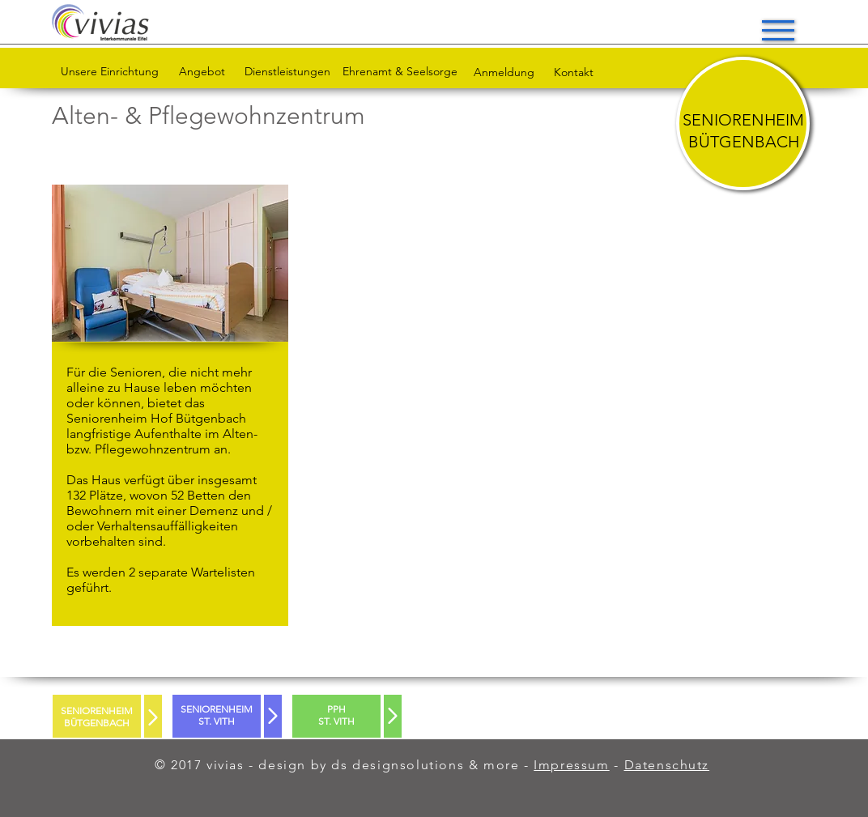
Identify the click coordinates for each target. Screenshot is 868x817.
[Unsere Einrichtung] (109, 72)
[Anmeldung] (503, 73)
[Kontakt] (573, 73)
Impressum (571, 764)
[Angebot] (202, 72)
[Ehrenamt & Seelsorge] (400, 72)
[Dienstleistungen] (287, 72)
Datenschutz (667, 764)
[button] (778, 30)
